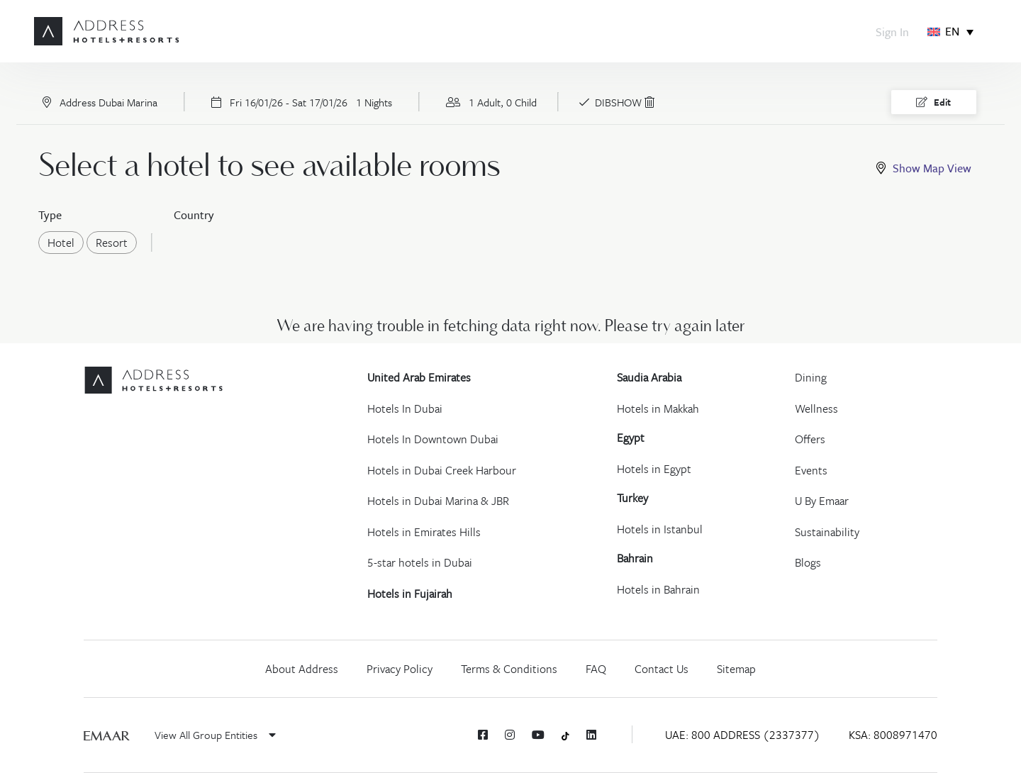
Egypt (631, 437)
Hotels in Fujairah (409, 593)
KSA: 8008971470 (893, 734)
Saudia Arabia (649, 377)
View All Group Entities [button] (215, 735)
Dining (811, 377)
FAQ (596, 668)
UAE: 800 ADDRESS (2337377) (742, 734)
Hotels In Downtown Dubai (432, 438)
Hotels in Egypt (654, 468)
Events (811, 470)
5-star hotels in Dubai (419, 562)
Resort (116, 242)
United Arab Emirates (419, 377)
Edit (933, 102)
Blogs (808, 562)
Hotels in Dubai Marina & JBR (438, 500)
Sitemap (736, 668)
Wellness (816, 408)
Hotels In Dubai (404, 408)
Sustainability (827, 531)
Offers (810, 438)
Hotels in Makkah (658, 408)
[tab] (927, 168)
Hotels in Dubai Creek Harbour (441, 470)
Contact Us (661, 668)
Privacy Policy (400, 668)
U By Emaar (822, 500)
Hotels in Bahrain (658, 589)
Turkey (632, 497)
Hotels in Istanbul (660, 529)
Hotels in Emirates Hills (424, 531)
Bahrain (635, 558)
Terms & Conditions (509, 668)
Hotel (66, 242)
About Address (301, 668)
